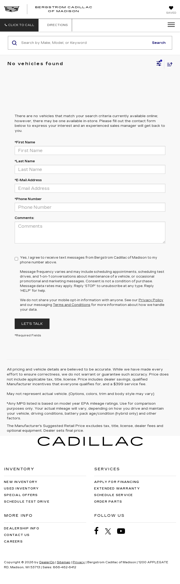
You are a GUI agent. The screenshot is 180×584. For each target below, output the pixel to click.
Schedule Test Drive (27, 501)
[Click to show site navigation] (169, 25)
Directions (55, 25)
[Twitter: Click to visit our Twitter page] (110, 531)
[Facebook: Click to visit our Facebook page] (99, 531)
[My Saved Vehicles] (171, 10)
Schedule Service (113, 495)
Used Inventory (21, 488)
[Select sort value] (168, 64)
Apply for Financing (116, 482)
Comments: (24, 218)
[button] (19, 25)
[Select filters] (159, 64)
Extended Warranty (117, 488)
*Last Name (25, 161)
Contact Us (17, 535)
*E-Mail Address (28, 180)
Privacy (79, 562)
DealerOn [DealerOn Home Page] (46, 562)
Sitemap (63, 562)
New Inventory (20, 482)
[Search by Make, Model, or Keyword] (84, 42)
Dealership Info (21, 528)
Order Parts (108, 501)
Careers (13, 541)
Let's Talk (32, 324)
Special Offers (21, 495)
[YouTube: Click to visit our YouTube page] (123, 531)
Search (159, 43)
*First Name (25, 142)
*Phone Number (28, 199)
